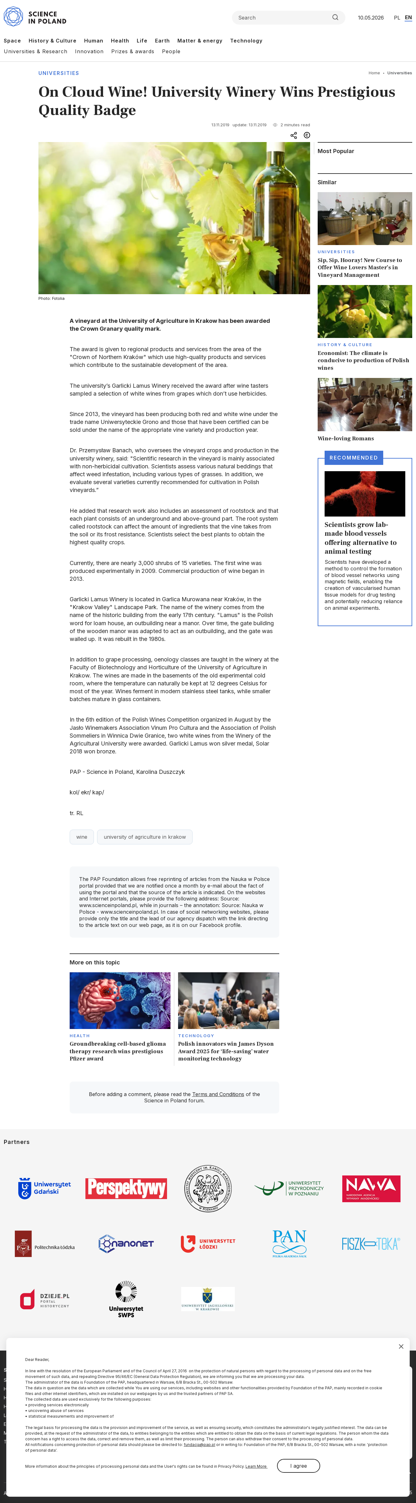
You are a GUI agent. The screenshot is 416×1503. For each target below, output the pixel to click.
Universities (58, 73)
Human (93, 40)
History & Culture (53, 40)
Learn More (257, 1466)
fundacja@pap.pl (199, 1444)
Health (120, 40)
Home (374, 72)
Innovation (89, 51)
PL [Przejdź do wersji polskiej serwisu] (397, 17)
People (171, 51)
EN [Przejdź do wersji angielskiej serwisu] (408, 17)
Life (142, 40)
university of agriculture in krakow (145, 837)
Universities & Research (35, 51)
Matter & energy (199, 40)
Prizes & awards (132, 51)
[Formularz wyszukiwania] (288, 18)
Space (12, 40)
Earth (162, 40)
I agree (298, 1466)
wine (81, 837)
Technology (246, 40)
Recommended (354, 457)
